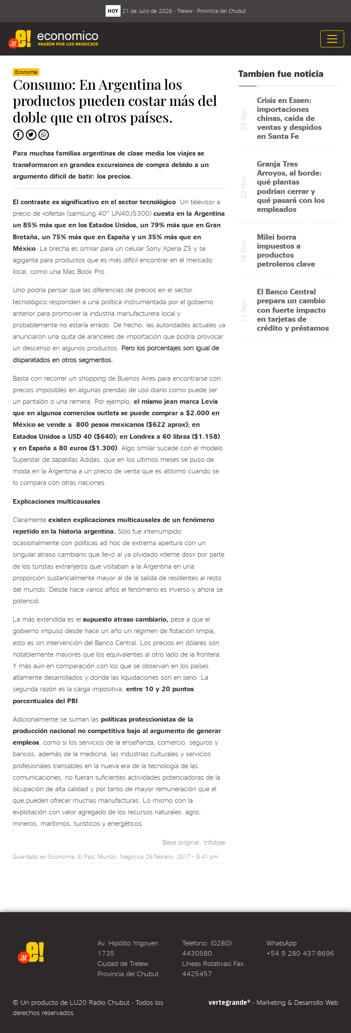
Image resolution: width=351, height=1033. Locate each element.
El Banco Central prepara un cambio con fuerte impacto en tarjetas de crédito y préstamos (293, 309)
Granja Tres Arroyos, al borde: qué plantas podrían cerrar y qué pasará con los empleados (290, 186)
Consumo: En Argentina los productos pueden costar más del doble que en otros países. (115, 100)
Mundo (107, 856)
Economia (61, 856)
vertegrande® (230, 1002)
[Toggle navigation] (332, 38)
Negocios (132, 856)
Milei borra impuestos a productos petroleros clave (286, 250)
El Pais (86, 856)
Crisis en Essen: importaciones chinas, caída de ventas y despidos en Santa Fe (289, 118)
